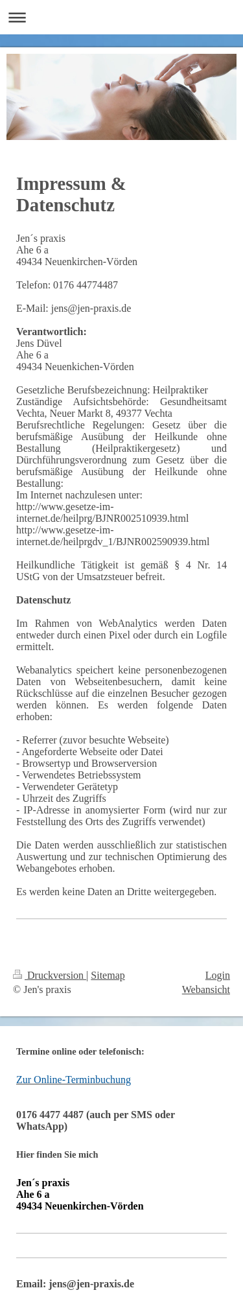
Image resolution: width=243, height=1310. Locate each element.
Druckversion (49, 975)
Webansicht (206, 989)
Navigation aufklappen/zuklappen (121, 17)
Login (217, 975)
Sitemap (107, 975)
